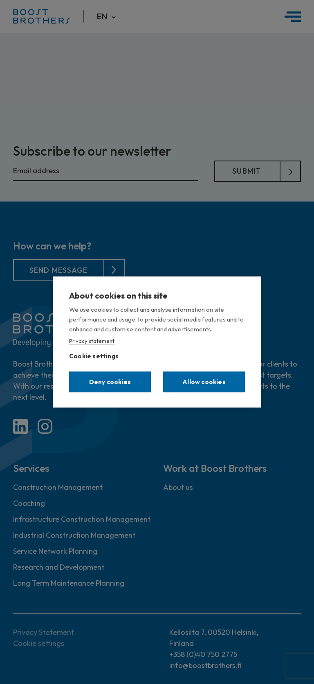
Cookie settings (94, 354)
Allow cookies (204, 382)
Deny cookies (110, 382)
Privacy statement (91, 340)
